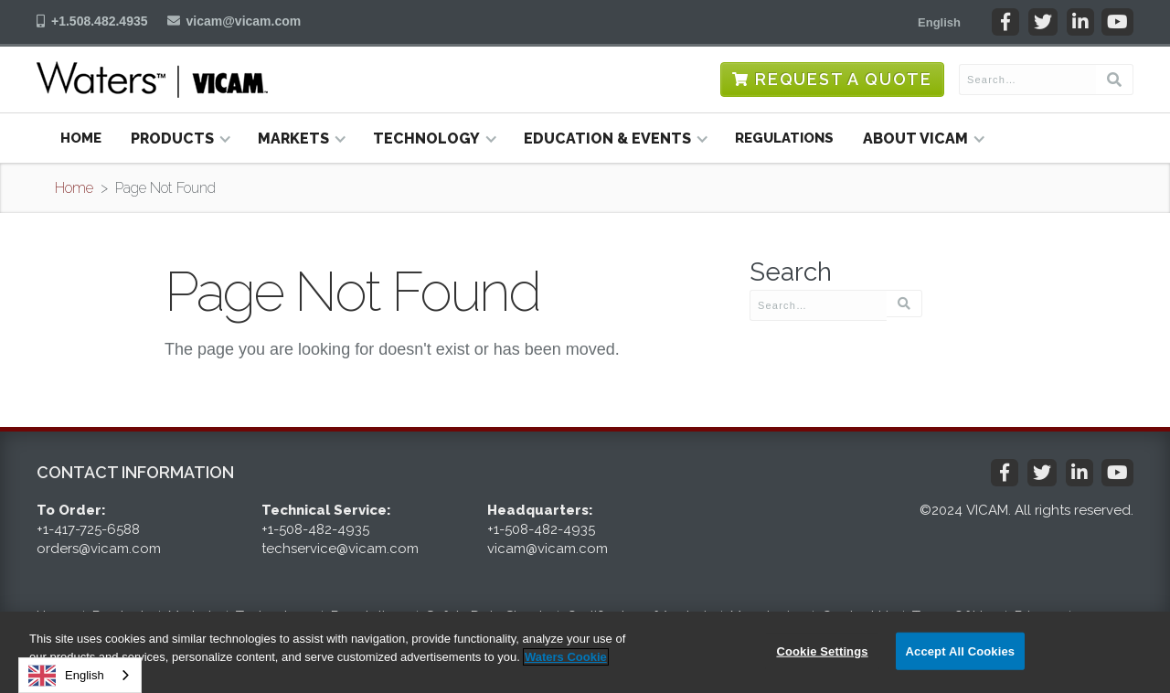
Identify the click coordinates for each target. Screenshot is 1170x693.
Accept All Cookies (961, 650)
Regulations (784, 138)
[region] (585, 652)
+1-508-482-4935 (315, 529)
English (66, 676)
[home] (152, 79)
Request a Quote (843, 79)
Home (80, 138)
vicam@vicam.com (244, 21)
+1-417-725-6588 (88, 529)
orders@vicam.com (99, 548)
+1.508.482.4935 (99, 21)
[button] (939, 22)
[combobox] (80, 675)
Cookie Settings (821, 650)
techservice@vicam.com (340, 548)
